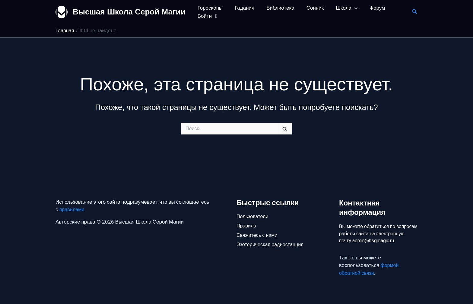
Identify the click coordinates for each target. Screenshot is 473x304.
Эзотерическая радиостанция (272, 237)
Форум (367, 8)
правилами (72, 200)
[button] (346, 8)
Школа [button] (338, 8)
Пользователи (253, 206)
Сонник (308, 8)
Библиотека (276, 8)
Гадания (242, 8)
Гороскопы (209, 8)
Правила (247, 217)
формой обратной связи (369, 269)
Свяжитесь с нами (258, 226)
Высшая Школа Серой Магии (129, 11)
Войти (208, 16)
